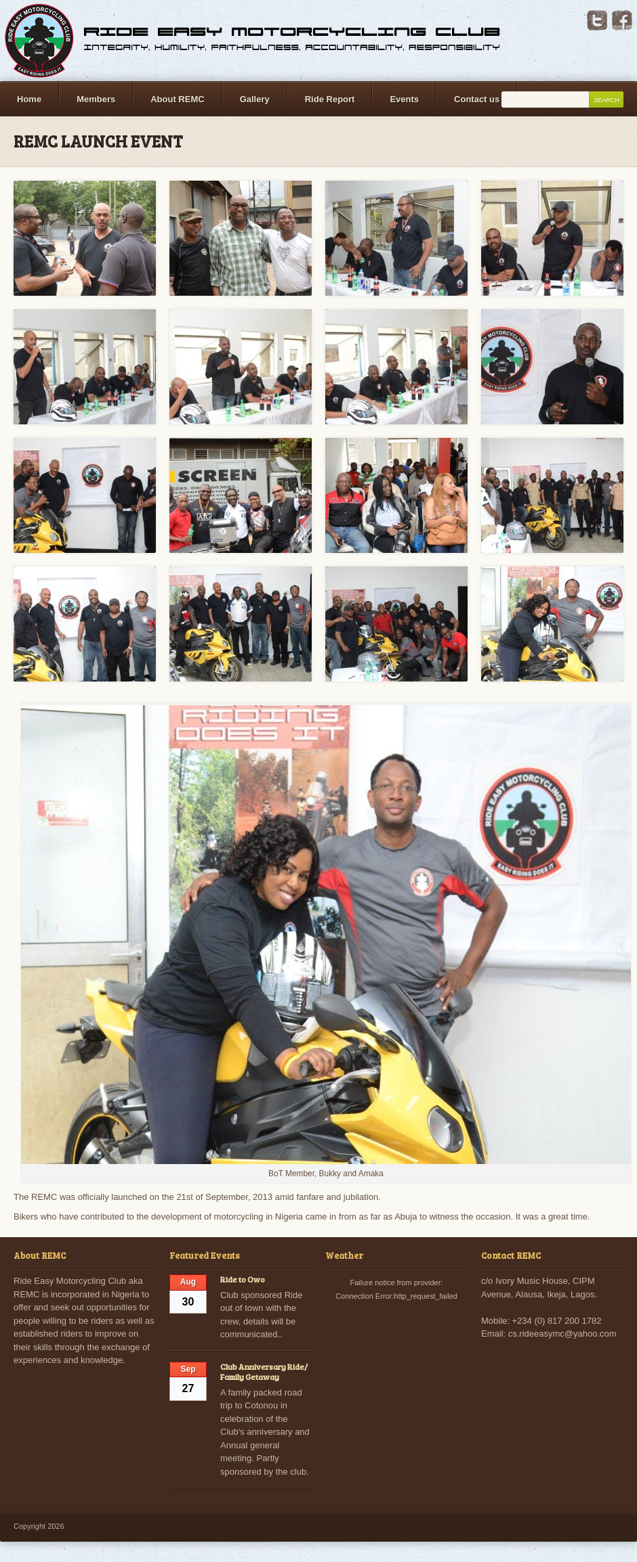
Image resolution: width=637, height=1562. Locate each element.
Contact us (476, 99)
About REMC (177, 99)
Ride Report (330, 99)
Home (29, 99)
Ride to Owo (242, 1279)
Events (404, 99)
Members (96, 99)
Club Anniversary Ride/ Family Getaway (264, 1372)
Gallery (255, 99)
